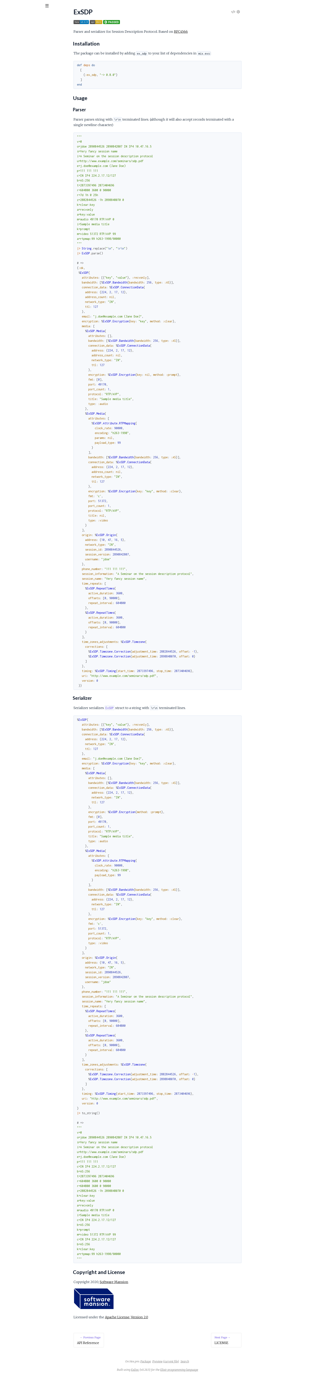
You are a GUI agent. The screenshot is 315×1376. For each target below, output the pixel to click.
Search (215, 1361)
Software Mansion (144, 1282)
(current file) (201, 1361)
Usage (11, 58)
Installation (14, 53)
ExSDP (10, 16)
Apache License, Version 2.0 (156, 1317)
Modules (24, 28)
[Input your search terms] (30, 5)
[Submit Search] (5, 6)
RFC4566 (211, 32)
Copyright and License (22, 63)
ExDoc (165, 1370)
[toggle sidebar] (55, 6)
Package (176, 1361)
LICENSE (10, 70)
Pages (8, 28)
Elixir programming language (210, 1370)
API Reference (13, 41)
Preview (188, 1361)
